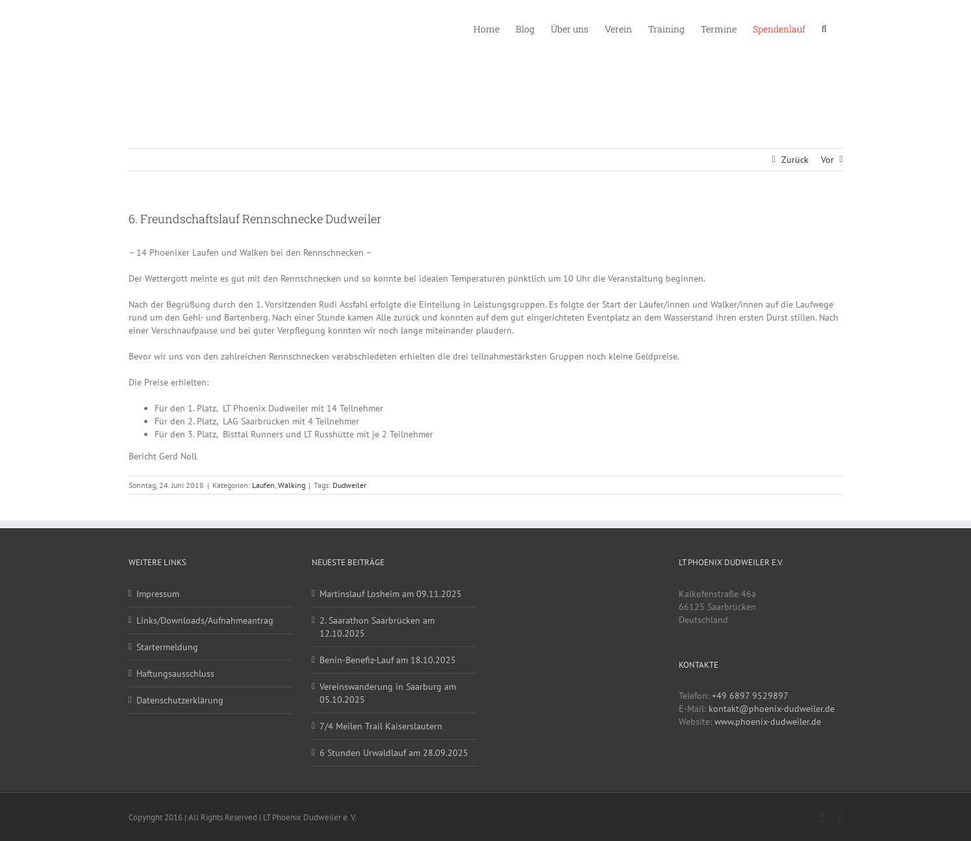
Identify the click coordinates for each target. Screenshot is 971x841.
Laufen (263, 485)
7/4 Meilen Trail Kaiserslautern (381, 726)
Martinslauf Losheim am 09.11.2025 (391, 594)
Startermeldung (167, 647)
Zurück (795, 159)
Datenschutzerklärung (179, 700)
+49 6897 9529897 (750, 695)
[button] (824, 28)
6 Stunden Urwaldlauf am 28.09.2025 (394, 753)
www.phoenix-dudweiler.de (767, 721)
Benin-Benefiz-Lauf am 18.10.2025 (388, 660)
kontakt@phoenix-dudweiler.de (772, 708)
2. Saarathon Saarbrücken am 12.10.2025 (377, 627)
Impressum (157, 594)
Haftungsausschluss (175, 673)
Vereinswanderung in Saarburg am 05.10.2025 (388, 693)
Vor (827, 159)
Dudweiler (349, 485)
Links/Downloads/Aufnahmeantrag (204, 620)
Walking (291, 485)
